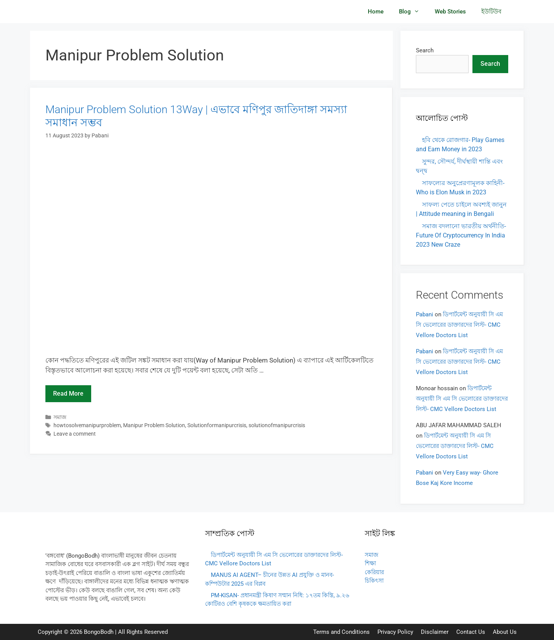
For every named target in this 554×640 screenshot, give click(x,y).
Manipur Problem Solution (154, 425)
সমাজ (60, 417)
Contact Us (470, 631)
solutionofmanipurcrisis (277, 425)
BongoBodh (98, 631)
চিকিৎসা (374, 580)
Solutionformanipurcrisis (216, 425)
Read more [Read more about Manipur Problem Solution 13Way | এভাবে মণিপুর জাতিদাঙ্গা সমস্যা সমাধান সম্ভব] (68, 393)
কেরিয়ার (374, 572)
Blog (413, 11)
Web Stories (450, 11)
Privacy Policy (395, 631)
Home (376, 11)
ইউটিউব (491, 11)
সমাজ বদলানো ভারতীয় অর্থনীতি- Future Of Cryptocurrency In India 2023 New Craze (461, 235)
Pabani (424, 314)
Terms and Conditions (341, 631)
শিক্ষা (370, 563)
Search (425, 50)
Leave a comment (74, 434)
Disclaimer (435, 631)
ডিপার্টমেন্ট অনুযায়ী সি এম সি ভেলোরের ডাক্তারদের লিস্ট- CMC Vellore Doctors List (459, 325)
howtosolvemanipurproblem (87, 425)
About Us (505, 631)
